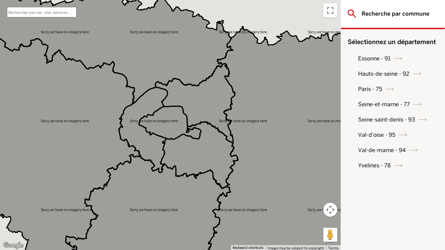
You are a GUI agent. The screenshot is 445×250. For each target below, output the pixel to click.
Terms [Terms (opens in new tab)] (333, 248)
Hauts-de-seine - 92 (383, 73)
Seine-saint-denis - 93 (386, 119)
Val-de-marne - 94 (382, 150)
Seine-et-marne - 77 (384, 104)
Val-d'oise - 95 (376, 135)
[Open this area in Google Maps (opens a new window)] (13, 245)
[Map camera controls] (330, 210)
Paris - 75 (370, 89)
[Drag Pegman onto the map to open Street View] (330, 235)
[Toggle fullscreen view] (330, 10)
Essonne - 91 (374, 58)
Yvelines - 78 (374, 165)
